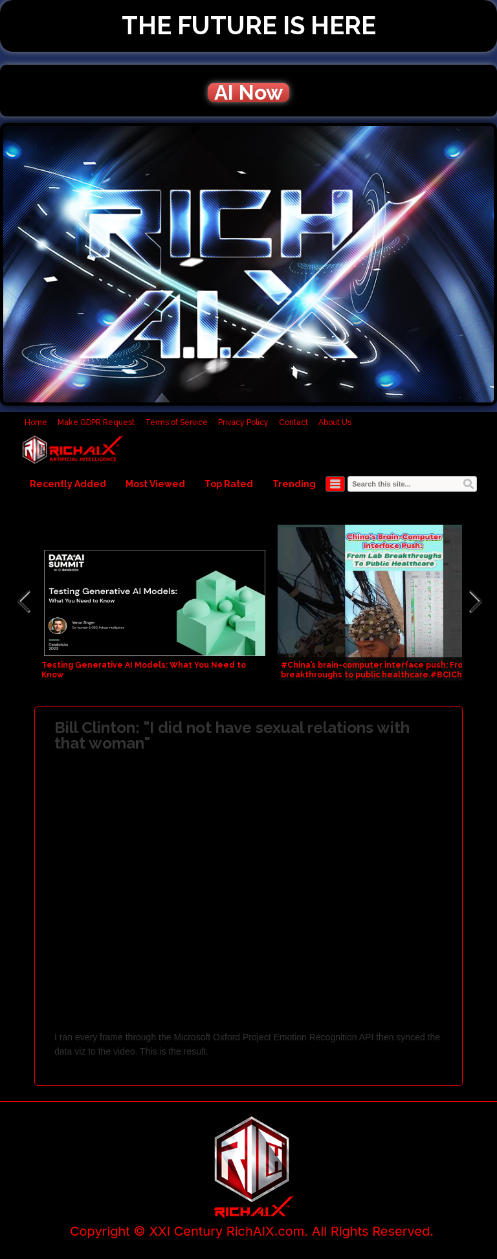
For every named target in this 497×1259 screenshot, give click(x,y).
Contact (293, 422)
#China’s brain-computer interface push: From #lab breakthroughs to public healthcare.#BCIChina (386, 670)
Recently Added (68, 484)
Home (36, 422)
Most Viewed (155, 484)
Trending (294, 484)
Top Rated (228, 484)
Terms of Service (176, 422)
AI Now (248, 92)
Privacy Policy (243, 422)
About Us (334, 422)
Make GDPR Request (96, 422)
